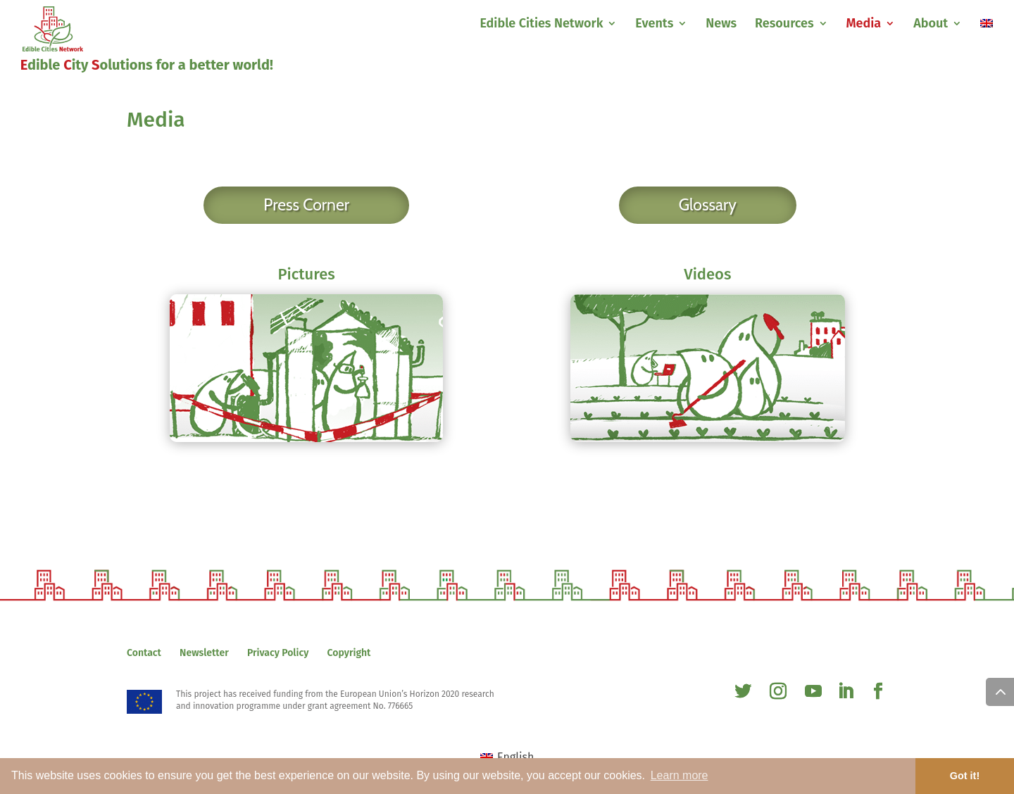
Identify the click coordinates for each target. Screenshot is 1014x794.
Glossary (708, 205)
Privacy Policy (277, 653)
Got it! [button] (964, 775)
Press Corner (306, 205)
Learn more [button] (679, 775)
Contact (144, 653)
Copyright (349, 653)
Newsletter (204, 653)
